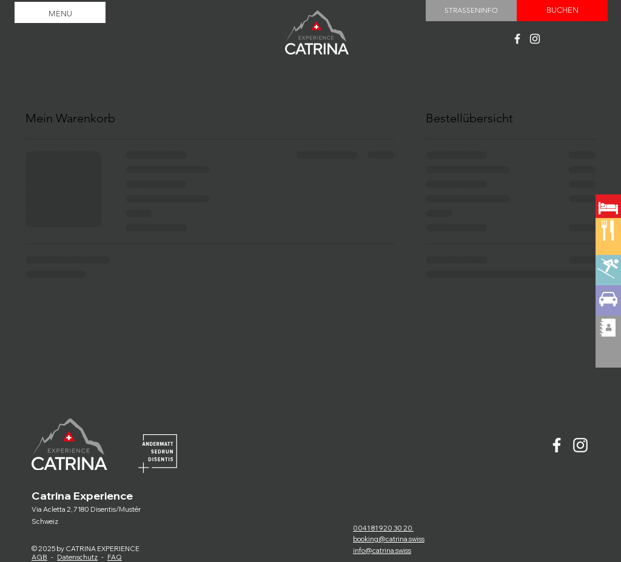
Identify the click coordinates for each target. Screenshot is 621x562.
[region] (608, 250)
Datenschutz (77, 557)
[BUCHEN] (562, 10)
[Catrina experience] (517, 38)
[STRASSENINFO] (471, 10)
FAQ (114, 557)
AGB (39, 557)
